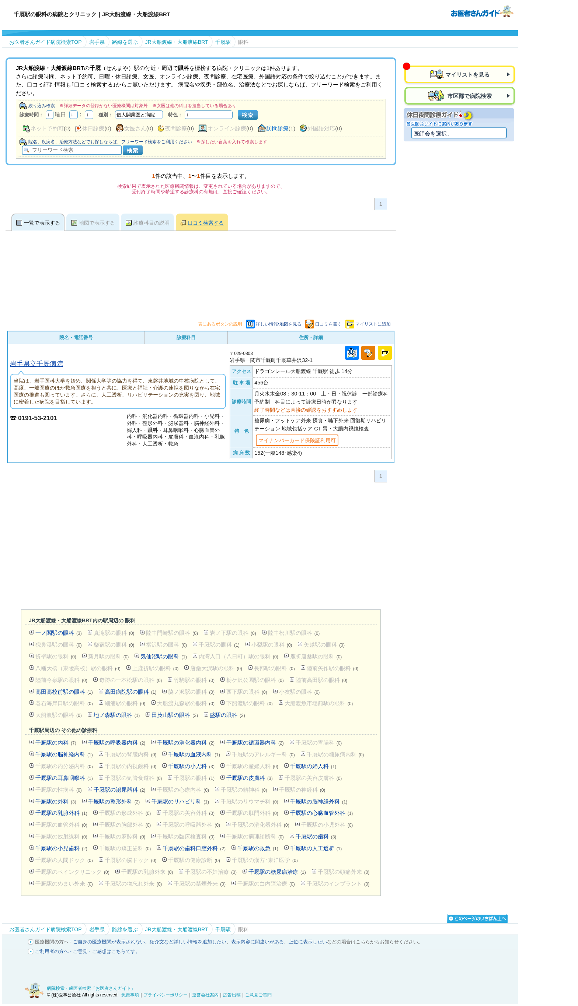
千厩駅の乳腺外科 (61, 813)
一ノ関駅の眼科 (58, 633)
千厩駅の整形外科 (114, 801)
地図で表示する (97, 223)
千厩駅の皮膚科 (249, 778)
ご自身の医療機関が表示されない (109, 942)
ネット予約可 (47, 128)
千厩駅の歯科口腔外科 (194, 848)
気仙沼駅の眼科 (163, 656)
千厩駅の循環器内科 (255, 742)
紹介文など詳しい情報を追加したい (188, 942)
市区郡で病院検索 (469, 96)
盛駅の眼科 (227, 715)
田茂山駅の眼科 (175, 715)
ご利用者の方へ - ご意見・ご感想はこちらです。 (87, 951)
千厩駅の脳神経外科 (319, 801)
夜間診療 (176, 128)
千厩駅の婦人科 (313, 766)
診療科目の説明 (151, 223)
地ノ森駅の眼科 (117, 715)
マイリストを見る (467, 74)
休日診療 (93, 128)
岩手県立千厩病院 (36, 363)
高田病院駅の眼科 (131, 692)
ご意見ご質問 (258, 995)
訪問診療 (278, 128)
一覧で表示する (42, 223)
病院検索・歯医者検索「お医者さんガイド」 (91, 988)
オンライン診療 (227, 128)
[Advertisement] (201, 547)
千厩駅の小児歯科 (61, 848)
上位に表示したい (308, 942)
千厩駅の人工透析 (316, 848)
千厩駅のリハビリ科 (180, 801)
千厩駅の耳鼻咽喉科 (64, 778)
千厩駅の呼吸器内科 (117, 742)
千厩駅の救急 (257, 848)
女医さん (135, 128)
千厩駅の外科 (55, 801)
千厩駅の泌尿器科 (120, 790)
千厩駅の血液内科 (194, 754)
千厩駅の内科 (55, 742)
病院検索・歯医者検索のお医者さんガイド (482, 10)
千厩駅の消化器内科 (186, 742)
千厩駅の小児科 (191, 766)
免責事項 (130, 995)
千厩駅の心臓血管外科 (321, 813)
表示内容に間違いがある (257, 942)
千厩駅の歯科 (316, 836)
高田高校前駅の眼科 (64, 692)
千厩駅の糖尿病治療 (277, 872)
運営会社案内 (205, 995)
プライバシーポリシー (165, 995)
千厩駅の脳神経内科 (64, 754)
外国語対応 (321, 128)
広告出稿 (232, 995)
